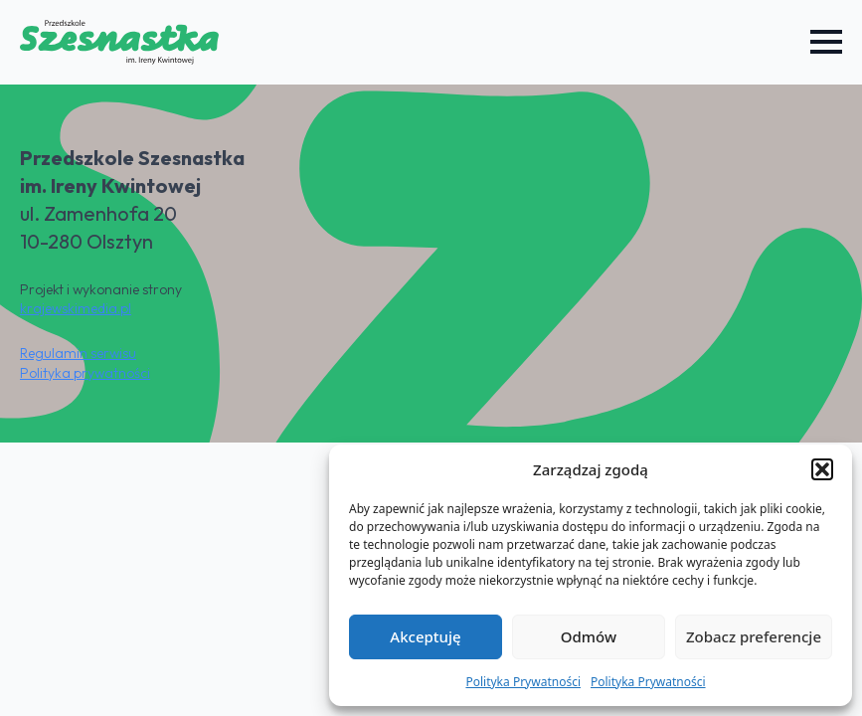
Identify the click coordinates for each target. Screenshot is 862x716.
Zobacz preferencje (753, 636)
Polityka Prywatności (523, 681)
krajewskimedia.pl (75, 308)
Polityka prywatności (85, 373)
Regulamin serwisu (78, 353)
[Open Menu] (826, 42)
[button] (822, 469)
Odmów (588, 636)
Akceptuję (425, 636)
